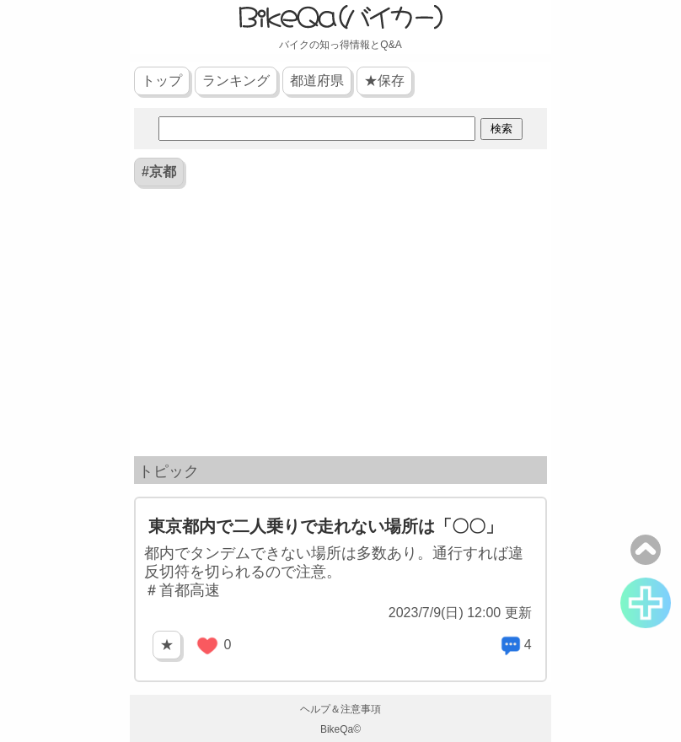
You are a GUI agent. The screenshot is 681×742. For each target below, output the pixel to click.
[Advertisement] (340, 325)
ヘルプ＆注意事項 (340, 709)
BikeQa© (340, 729)
